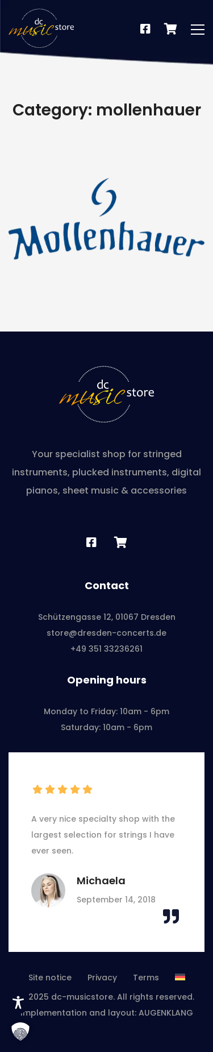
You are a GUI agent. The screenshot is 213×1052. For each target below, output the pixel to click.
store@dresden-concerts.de (106, 633)
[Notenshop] (170, 29)
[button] (20, 1031)
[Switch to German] (180, 977)
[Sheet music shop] (121, 542)
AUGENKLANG (166, 1012)
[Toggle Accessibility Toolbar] (18, 1002)
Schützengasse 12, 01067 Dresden (107, 617)
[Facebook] (145, 29)
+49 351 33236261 (106, 649)
